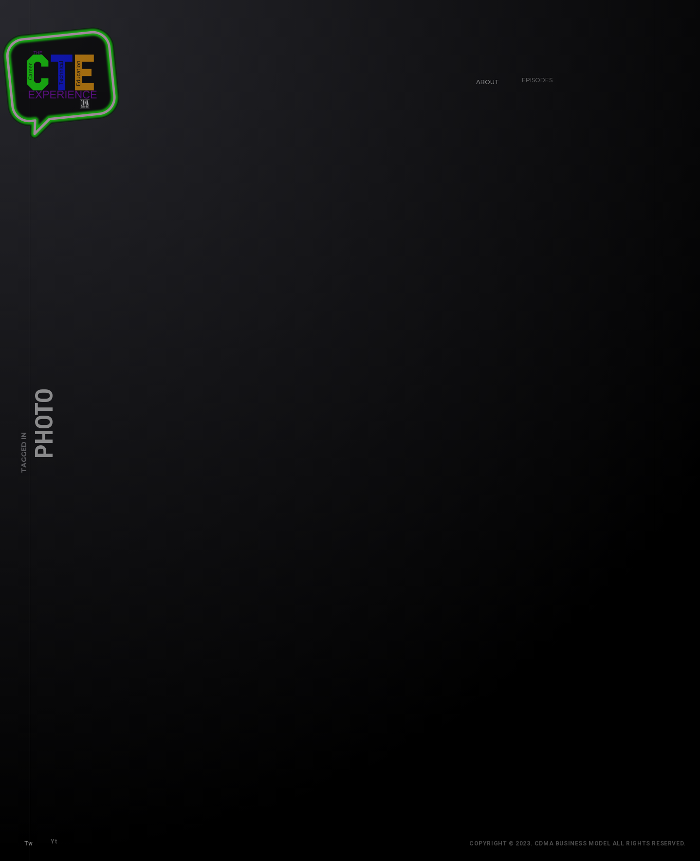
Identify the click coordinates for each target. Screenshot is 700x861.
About (484, 78)
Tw (25, 840)
